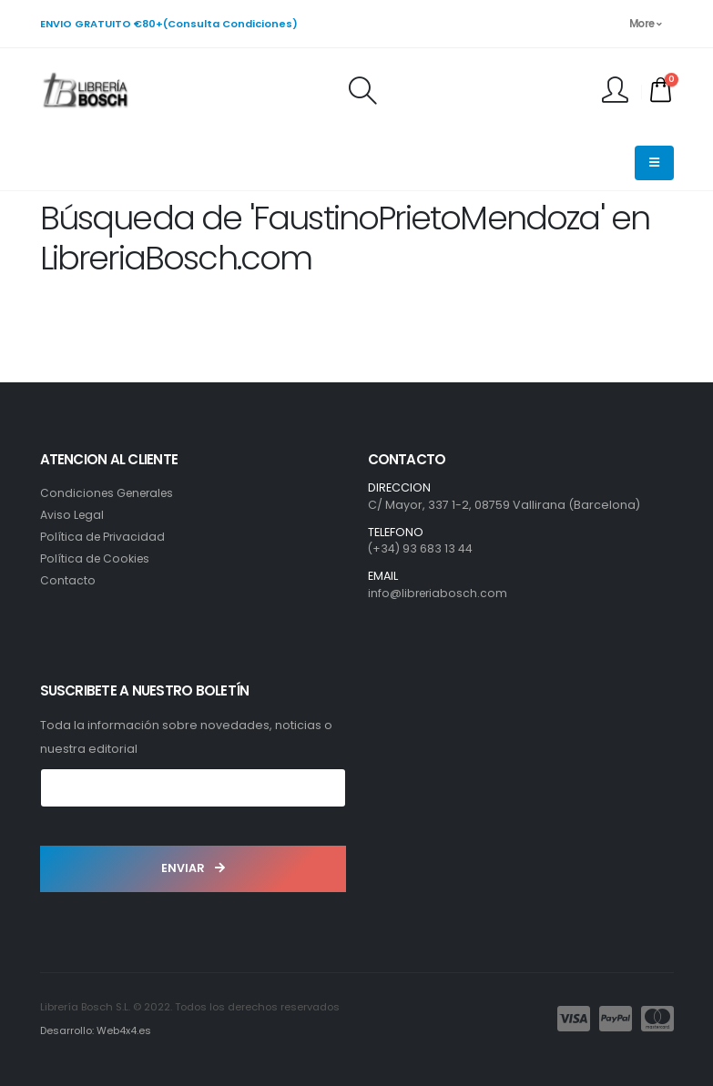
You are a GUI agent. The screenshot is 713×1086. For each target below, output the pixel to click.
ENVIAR (193, 868)
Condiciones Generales (110, 493)
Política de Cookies (96, 558)
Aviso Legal (73, 515)
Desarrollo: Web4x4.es (96, 1030)
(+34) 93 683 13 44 (421, 548)
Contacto (68, 580)
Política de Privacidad (104, 536)
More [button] (645, 23)
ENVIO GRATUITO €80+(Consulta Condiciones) (169, 23)
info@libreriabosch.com (439, 593)
